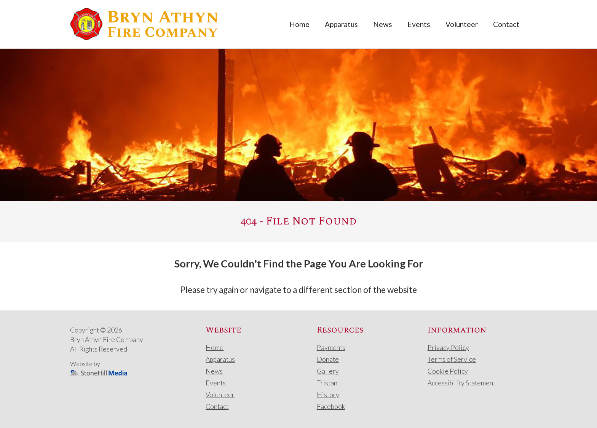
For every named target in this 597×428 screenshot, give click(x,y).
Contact (506, 24)
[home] (144, 24)
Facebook (331, 406)
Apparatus (341, 24)
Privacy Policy (448, 348)
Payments (331, 348)
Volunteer (461, 24)
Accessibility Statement (461, 383)
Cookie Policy (448, 371)
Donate (328, 359)
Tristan (327, 383)
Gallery (328, 371)
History (328, 395)
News (382, 24)
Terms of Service (452, 359)
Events (418, 24)
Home (299, 24)
